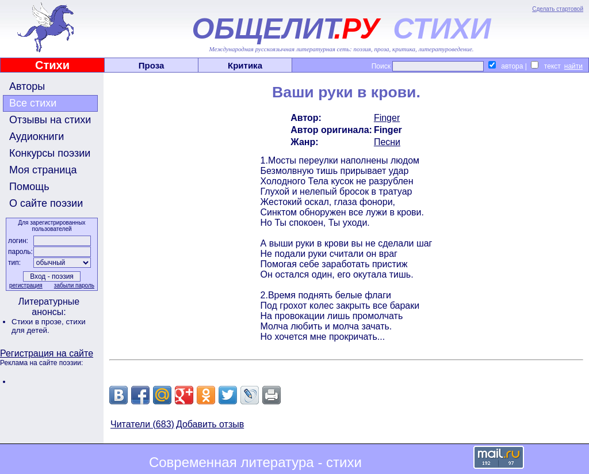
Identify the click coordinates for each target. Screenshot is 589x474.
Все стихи (32, 103)
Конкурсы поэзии (49, 153)
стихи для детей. (49, 326)
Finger (387, 118)
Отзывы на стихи (50, 120)
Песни (387, 142)
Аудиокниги (36, 136)
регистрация (26, 285)
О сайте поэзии (46, 203)
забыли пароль (74, 285)
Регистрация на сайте (46, 353)
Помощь (29, 186)
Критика (245, 65)
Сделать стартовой (557, 9)
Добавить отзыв (210, 424)
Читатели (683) (142, 424)
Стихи (52, 65)
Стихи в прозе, (39, 321)
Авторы (27, 86)
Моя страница (43, 170)
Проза (152, 65)
